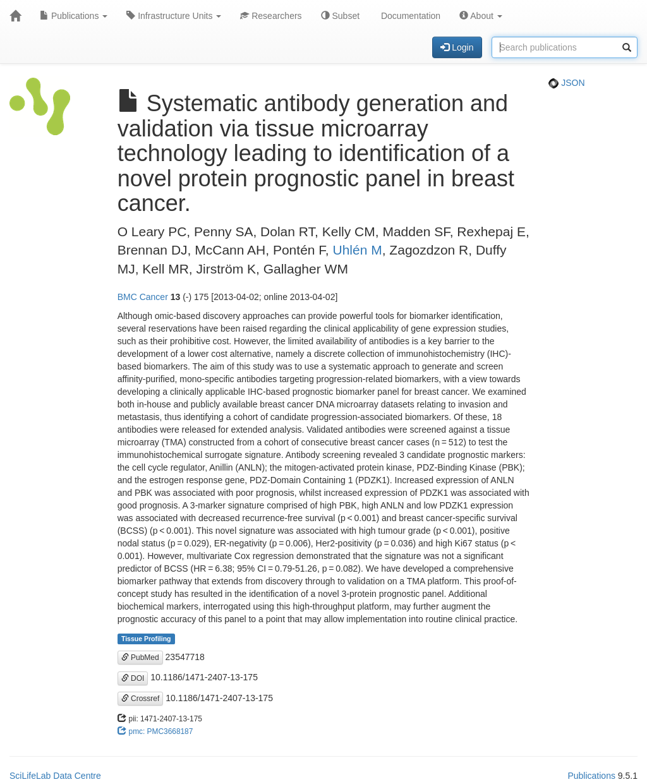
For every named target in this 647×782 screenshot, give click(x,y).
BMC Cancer (143, 297)
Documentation (409, 16)
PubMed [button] (140, 657)
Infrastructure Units (173, 16)
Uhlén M (357, 250)
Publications (73, 16)
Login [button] (456, 47)
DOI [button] (133, 678)
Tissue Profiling (146, 638)
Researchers (270, 16)
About (480, 16)
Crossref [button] (140, 698)
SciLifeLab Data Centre (55, 776)
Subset (340, 16)
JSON (566, 83)
